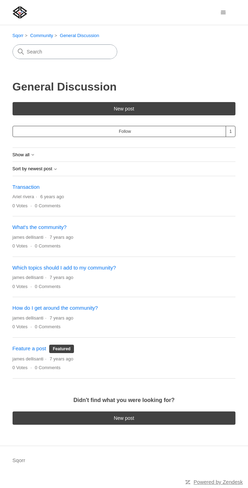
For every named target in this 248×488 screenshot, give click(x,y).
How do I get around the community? (55, 308)
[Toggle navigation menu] (223, 12)
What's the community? (40, 227)
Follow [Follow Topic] (125, 131)
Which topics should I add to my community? (64, 268)
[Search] (65, 52)
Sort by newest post (35, 168)
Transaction (26, 187)
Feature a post (29, 348)
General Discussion (79, 35)
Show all (24, 154)
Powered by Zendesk (218, 482)
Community (41, 35)
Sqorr (18, 35)
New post (124, 109)
